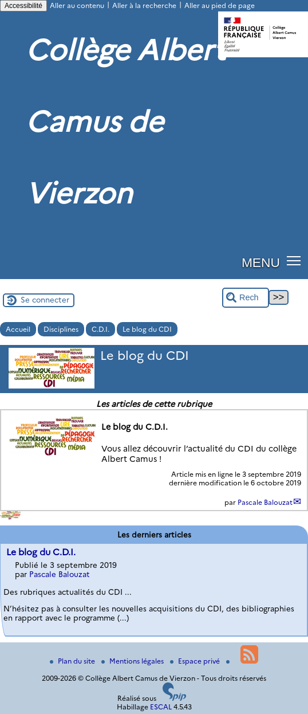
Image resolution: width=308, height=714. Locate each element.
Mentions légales (133, 661)
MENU (261, 262)
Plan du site (73, 661)
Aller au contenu (77, 5)
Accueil (18, 329)
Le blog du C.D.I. (41, 552)
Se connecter (45, 299)
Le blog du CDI (147, 329)
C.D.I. (100, 329)
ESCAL (161, 707)
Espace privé (196, 661)
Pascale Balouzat (265, 502)
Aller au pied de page (219, 5)
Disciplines (61, 329)
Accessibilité (23, 6)
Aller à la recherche (144, 5)
